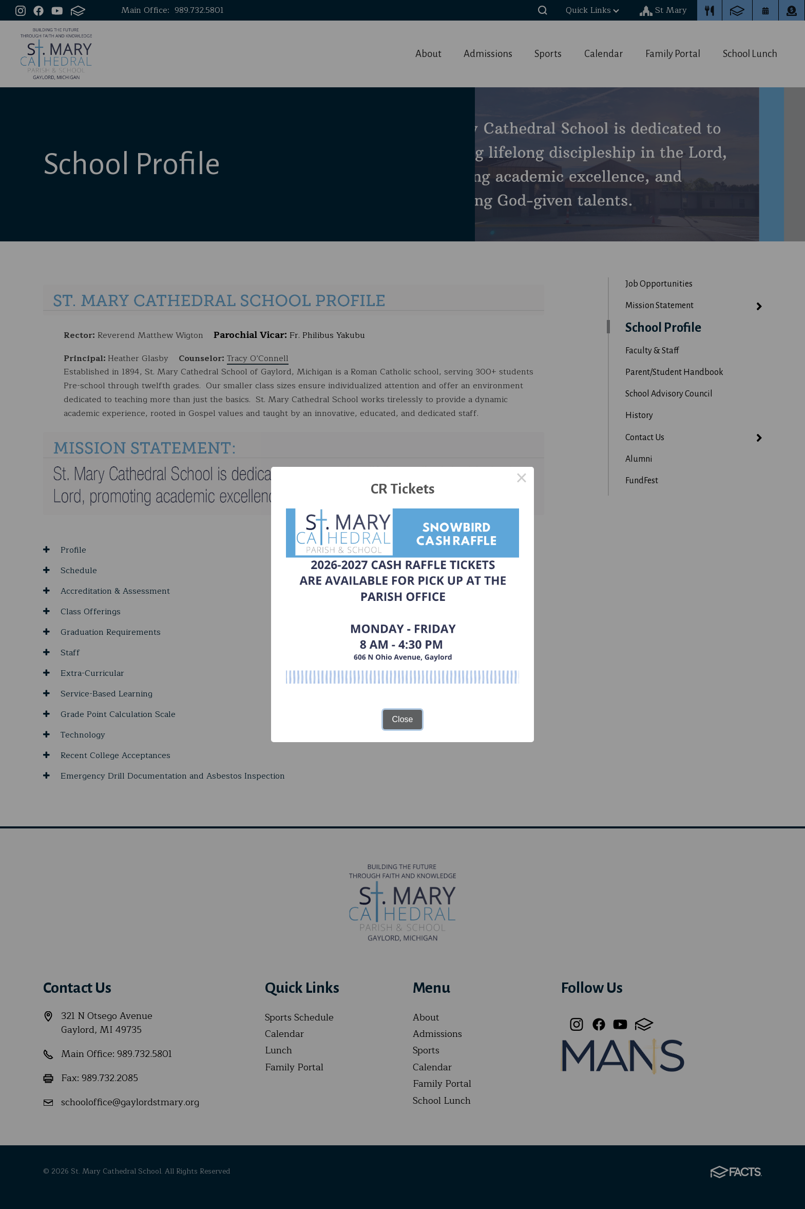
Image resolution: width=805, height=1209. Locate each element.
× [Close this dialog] (521, 479)
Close (402, 719)
